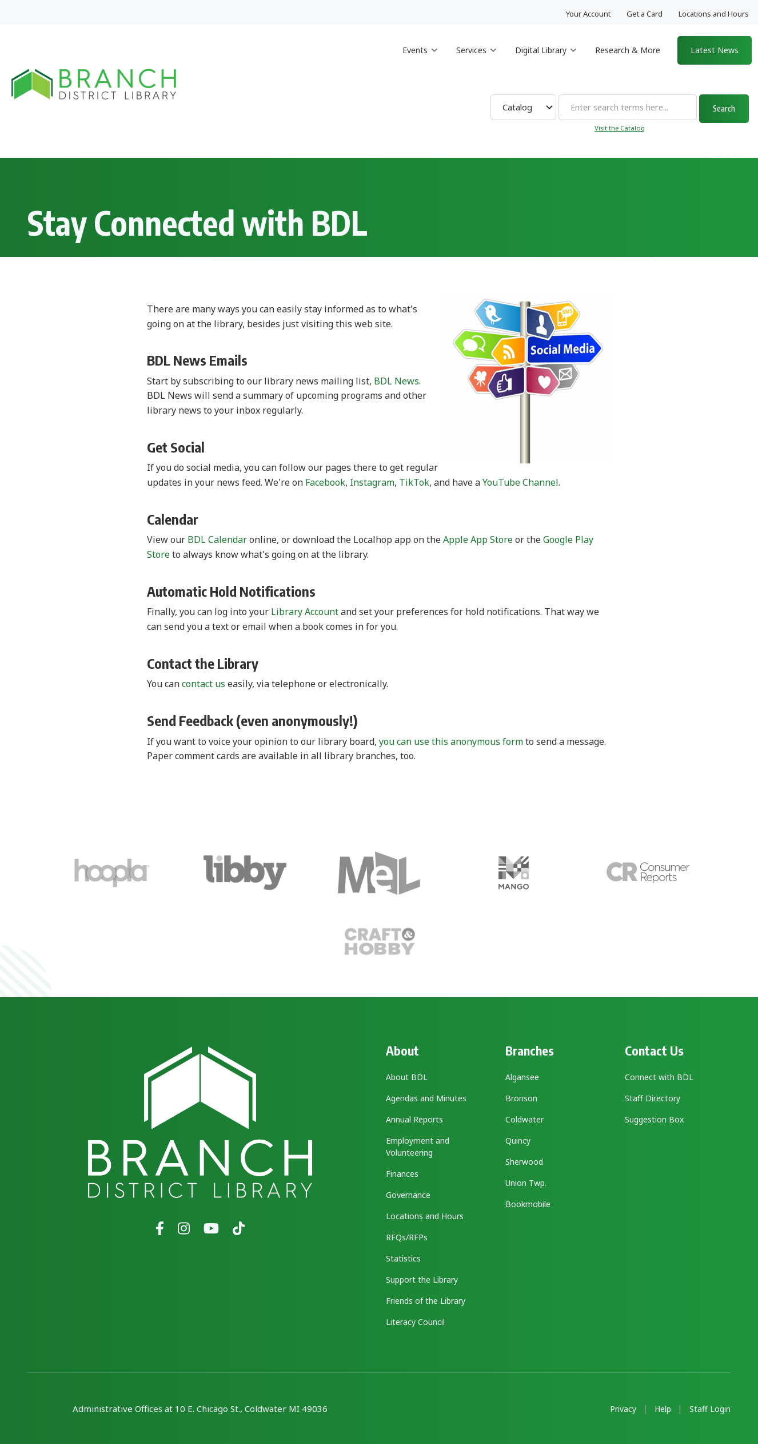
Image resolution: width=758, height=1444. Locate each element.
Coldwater (524, 1119)
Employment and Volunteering (417, 1146)
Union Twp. (525, 1182)
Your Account (588, 14)
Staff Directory (652, 1098)
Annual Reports (414, 1119)
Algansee (522, 1077)
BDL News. (397, 381)
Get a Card (645, 14)
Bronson (521, 1098)
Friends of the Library (425, 1300)
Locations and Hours (714, 14)
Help (663, 1409)
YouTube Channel (520, 482)
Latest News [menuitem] (715, 50)
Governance (408, 1194)
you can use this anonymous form (451, 741)
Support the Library (422, 1279)
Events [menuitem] (419, 60)
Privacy (623, 1409)
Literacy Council (415, 1321)
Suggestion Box (654, 1119)
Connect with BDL (659, 1077)
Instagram (372, 482)
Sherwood (524, 1161)
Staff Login (710, 1409)
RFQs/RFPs (407, 1237)
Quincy (517, 1140)
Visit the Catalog (620, 128)
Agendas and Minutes (426, 1098)
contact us (203, 683)
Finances (402, 1173)
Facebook (325, 482)
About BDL (407, 1077)
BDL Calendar (217, 539)
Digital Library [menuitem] (545, 60)
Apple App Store (478, 539)
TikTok (414, 482)
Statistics (403, 1258)
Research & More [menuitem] (627, 50)
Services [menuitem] (476, 60)
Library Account (304, 611)
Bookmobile (527, 1204)
